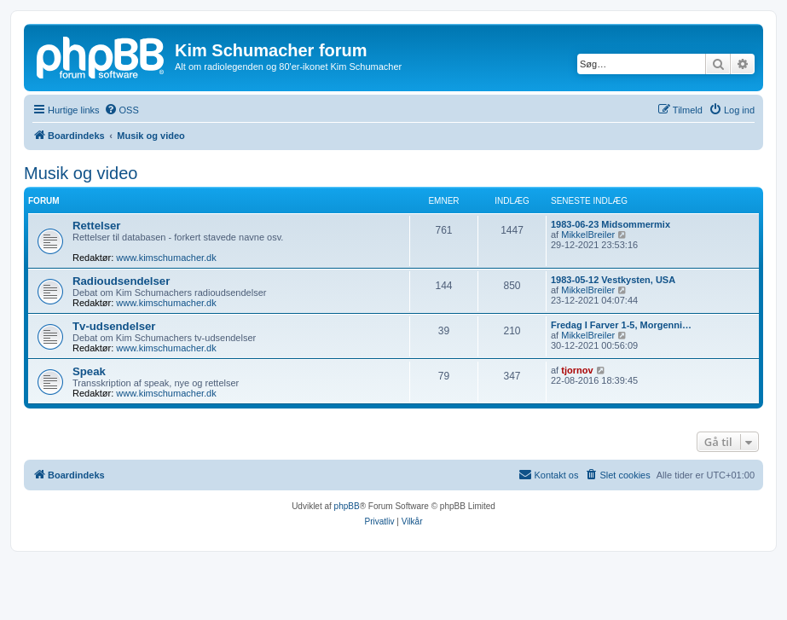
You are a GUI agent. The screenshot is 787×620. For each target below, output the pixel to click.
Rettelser (96, 225)
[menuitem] (121, 110)
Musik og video (80, 173)
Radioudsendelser (121, 281)
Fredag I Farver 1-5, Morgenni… (621, 325)
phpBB (347, 506)
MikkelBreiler (588, 234)
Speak (89, 371)
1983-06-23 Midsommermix (610, 224)
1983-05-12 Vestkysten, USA (613, 280)
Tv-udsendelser (113, 326)
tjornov (577, 370)
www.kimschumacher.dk (166, 257)
